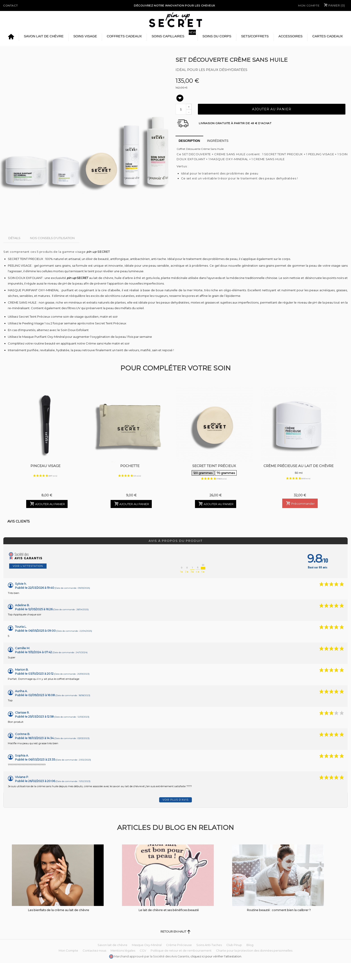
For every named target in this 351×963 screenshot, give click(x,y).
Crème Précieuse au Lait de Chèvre (298, 470)
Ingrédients (218, 140)
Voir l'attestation (28, 566)
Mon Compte (308, 5)
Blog (249, 945)
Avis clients (18, 521)
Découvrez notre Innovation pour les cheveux (174, 5)
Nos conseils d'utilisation (52, 238)
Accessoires (290, 36)
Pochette (129, 466)
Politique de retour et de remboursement (181, 950)
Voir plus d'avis (175, 799)
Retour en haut (176, 931)
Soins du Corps (216, 36)
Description (189, 140)
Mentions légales (123, 950)
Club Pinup (234, 945)
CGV (143, 950)
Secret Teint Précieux (214, 470)
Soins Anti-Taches (209, 945)
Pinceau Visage (45, 466)
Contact (10, 5)
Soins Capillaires (168, 36)
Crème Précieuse (179, 945)
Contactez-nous (94, 950)
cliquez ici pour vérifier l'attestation (215, 956)
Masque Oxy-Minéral (147, 945)
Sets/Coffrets (255, 36)
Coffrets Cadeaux (124, 36)
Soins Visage (85, 36)
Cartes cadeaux (327, 36)
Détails (14, 238)
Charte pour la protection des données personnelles (254, 950)
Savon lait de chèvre (43, 36)
